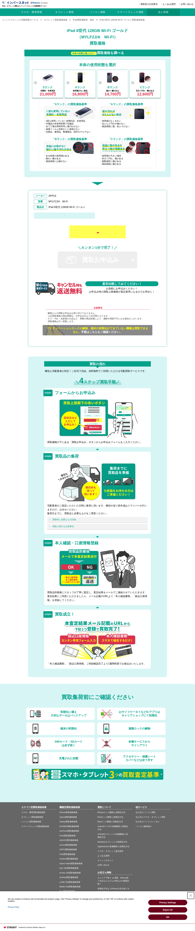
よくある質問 (169, 4)
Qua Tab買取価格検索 (69, 868)
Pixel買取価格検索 (67, 835)
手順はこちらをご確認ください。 (97, 330)
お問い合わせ (187, 4)
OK (167, 917)
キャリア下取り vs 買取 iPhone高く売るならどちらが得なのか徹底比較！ (113, 881)
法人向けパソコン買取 (145, 812)
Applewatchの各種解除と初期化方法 (113, 846)
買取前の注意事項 (149, 4)
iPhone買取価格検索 (68, 812)
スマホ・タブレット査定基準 (110, 851)
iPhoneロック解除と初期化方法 (111, 812)
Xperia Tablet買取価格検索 (71, 863)
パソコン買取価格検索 (31, 821)
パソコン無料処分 (143, 826)
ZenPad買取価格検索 (68, 877)
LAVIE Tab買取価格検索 (69, 882)
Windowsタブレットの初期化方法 (112, 842)
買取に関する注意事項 (63, 526)
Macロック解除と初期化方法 (110, 821)
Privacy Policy (13, 907)
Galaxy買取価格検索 (68, 821)
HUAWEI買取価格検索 (69, 826)
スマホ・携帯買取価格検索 (33, 812)
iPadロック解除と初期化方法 (110, 817)
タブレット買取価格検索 (32, 817)
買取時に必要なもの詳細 (64, 519)
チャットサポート (105, 860)
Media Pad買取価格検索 (70, 886)
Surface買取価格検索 (68, 859)
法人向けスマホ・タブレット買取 (150, 817)
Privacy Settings (167, 902)
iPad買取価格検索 (67, 854)
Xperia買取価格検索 (68, 817)
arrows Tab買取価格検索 (70, 873)
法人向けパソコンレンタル (147, 821)
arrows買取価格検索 (68, 845)
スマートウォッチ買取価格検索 (35, 826)
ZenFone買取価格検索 (69, 831)
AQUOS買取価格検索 (68, 840)
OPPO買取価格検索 (68, 849)
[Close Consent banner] (190, 895)
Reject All (167, 910)
